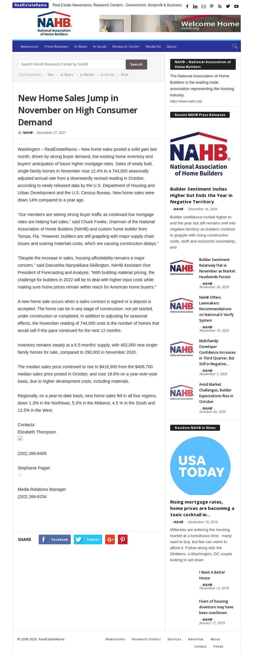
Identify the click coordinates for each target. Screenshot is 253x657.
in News (66, 74)
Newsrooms (115, 639)
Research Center (126, 46)
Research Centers (146, 639)
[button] (231, 46)
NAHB (27, 132)
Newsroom (29, 46)
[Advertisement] (88, 516)
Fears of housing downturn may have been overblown (216, 607)
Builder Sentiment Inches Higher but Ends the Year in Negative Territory (201, 195)
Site (50, 74)
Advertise (195, 639)
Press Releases (56, 46)
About (172, 46)
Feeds (218, 646)
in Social (107, 74)
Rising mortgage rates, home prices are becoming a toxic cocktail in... (202, 508)
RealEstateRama (31, 5)
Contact (200, 646)
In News (80, 46)
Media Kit (153, 46)
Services (174, 639)
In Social (99, 46)
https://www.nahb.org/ (186, 101)
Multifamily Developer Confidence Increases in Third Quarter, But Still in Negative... (217, 352)
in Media (87, 74)
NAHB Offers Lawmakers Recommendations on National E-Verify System (216, 309)
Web (124, 74)
